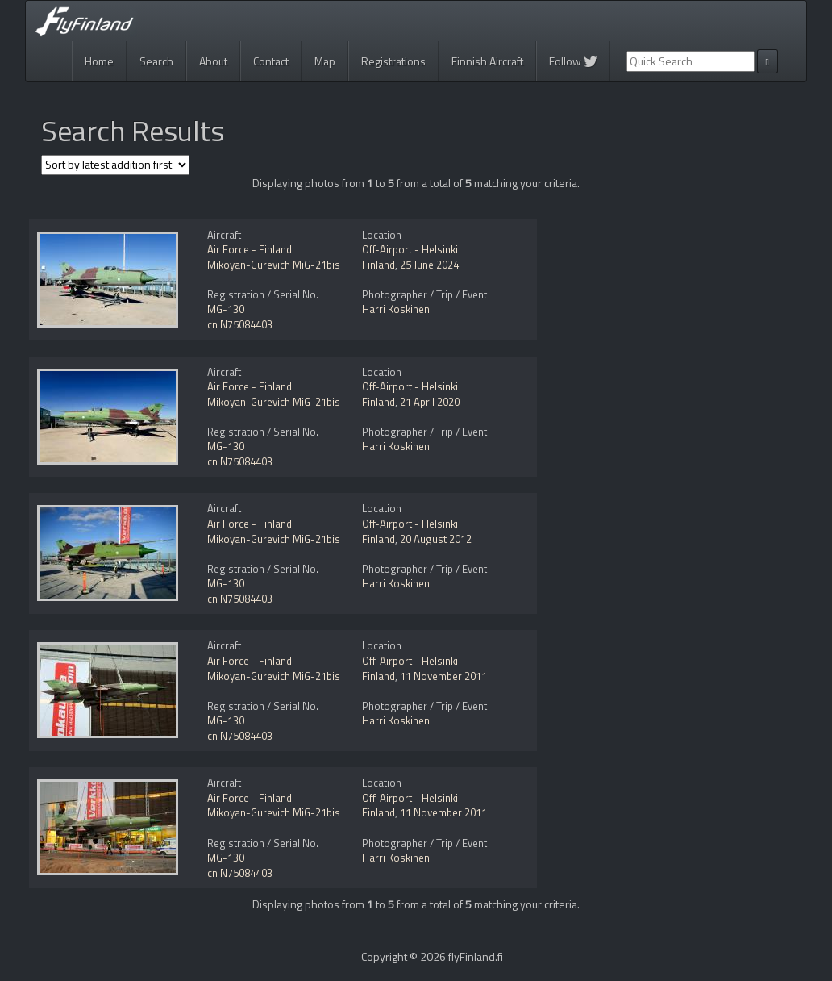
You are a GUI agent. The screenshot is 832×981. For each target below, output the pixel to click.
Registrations (393, 60)
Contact (271, 60)
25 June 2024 (429, 265)
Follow (573, 60)
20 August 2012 (436, 539)
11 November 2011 (443, 676)
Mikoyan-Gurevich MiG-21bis (273, 265)
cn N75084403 (239, 324)
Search (156, 60)
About (213, 60)
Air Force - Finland (249, 249)
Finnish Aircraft (487, 60)
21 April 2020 (430, 402)
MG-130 (225, 309)
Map (324, 60)
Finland (378, 265)
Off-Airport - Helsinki (410, 249)
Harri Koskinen (396, 309)
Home (99, 60)
